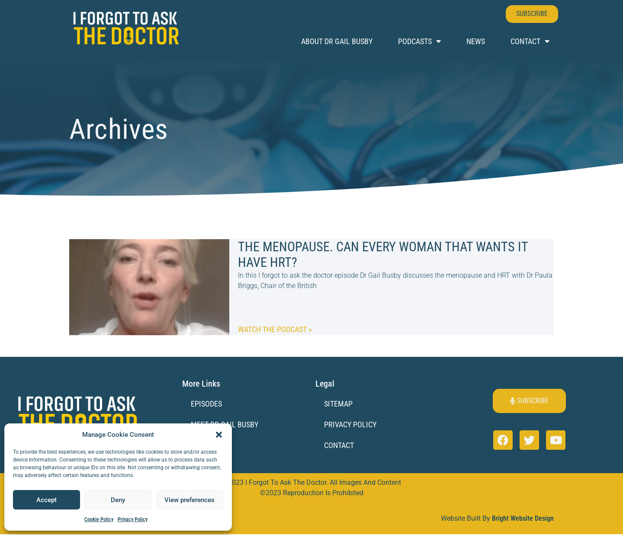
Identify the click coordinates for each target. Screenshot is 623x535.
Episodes (206, 403)
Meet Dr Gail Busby (224, 424)
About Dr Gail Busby (337, 41)
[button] (219, 434)
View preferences (189, 500)
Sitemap (338, 403)
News (475, 41)
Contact (530, 41)
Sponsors (208, 445)
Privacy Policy (133, 519)
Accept (46, 500)
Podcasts (419, 41)
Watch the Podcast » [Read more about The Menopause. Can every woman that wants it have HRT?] (275, 329)
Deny (118, 500)
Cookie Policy (98, 519)
